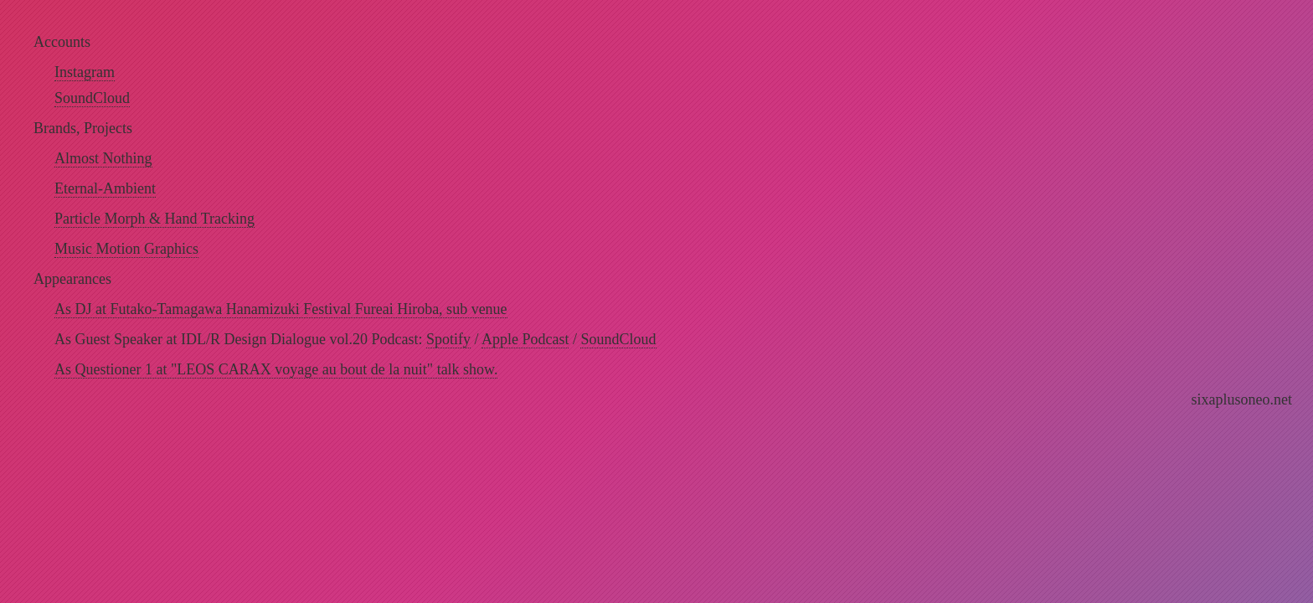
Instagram (84, 72)
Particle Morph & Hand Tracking (154, 218)
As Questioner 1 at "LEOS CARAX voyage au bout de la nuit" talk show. (275, 369)
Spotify (448, 339)
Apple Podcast (525, 339)
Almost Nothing (103, 158)
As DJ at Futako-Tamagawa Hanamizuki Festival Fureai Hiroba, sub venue (280, 309)
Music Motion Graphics (126, 248)
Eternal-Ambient (105, 188)
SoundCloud (92, 98)
